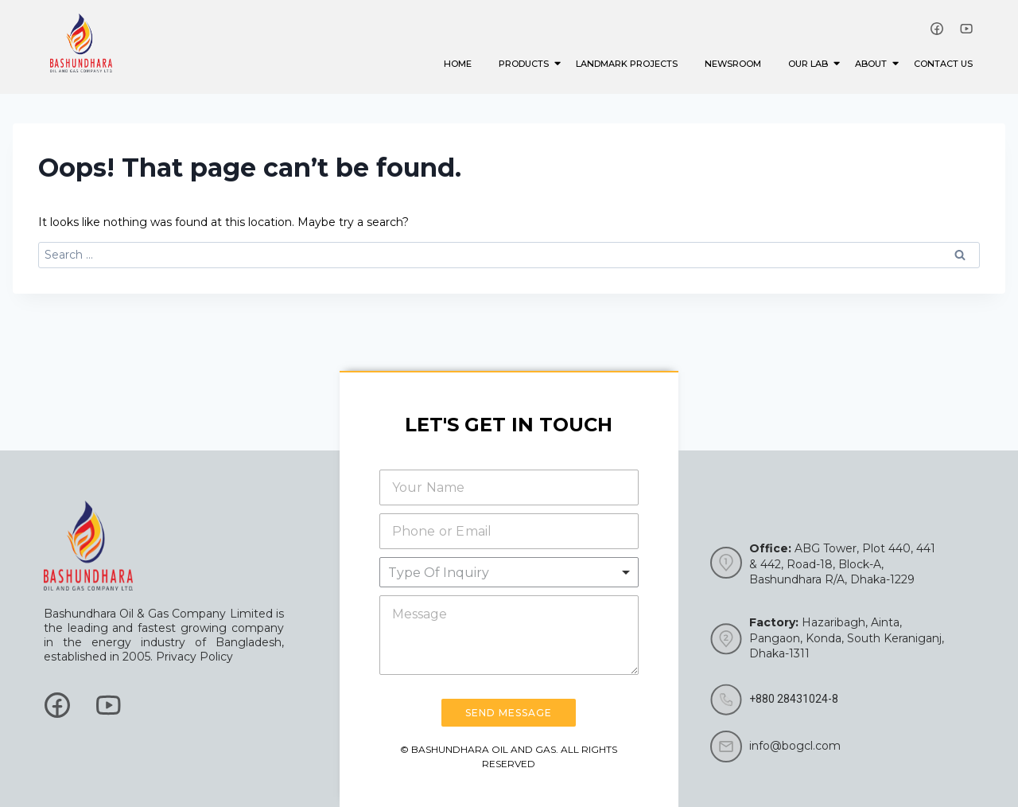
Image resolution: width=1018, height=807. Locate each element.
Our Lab (810, 63)
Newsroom (733, 63)
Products (526, 63)
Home (458, 63)
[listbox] (509, 572)
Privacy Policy (194, 656)
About (873, 63)
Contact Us (943, 63)
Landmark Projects (627, 63)
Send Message (508, 713)
